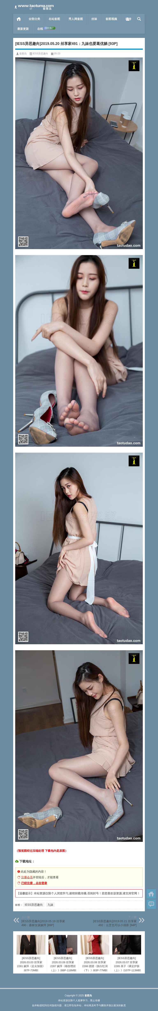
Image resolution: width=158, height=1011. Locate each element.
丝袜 (94, 19)
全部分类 (34, 19)
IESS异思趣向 (40, 53)
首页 (18, 19)
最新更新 (23, 28)
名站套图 (54, 19)
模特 (128, 19)
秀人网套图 (76, 19)
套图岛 (23, 53)
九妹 (50, 904)
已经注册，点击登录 (34, 883)
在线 (46, 29)
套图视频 (111, 19)
